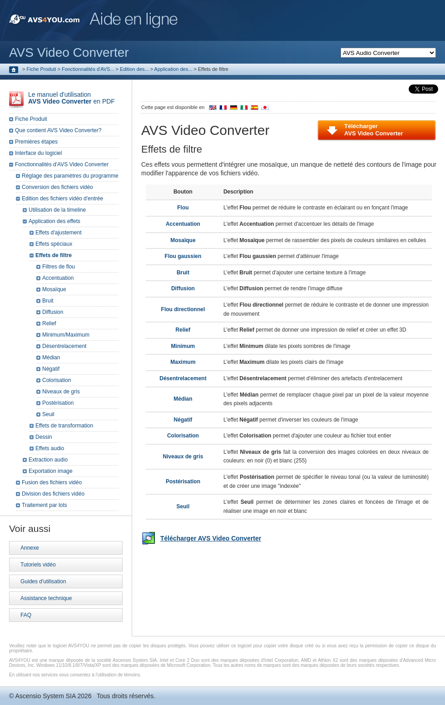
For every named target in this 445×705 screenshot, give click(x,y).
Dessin (43, 437)
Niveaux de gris (183, 456)
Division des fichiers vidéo (53, 494)
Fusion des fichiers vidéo (52, 482)
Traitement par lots (44, 505)
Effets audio (49, 448)
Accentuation (183, 224)
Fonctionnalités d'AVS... (88, 69)
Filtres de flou (58, 266)
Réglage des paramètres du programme (70, 176)
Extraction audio (48, 460)
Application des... (173, 69)
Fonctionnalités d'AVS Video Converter (62, 164)
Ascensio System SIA (45, 696)
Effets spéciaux (53, 244)
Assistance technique (46, 598)
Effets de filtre (53, 255)
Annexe (29, 548)
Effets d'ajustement (58, 232)
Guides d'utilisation (43, 581)
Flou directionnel (183, 309)
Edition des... (134, 69)
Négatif (183, 420)
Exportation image (51, 471)
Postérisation (183, 481)
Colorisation (183, 435)
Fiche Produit (41, 69)
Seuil (183, 506)
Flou (182, 207)
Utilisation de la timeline (57, 210)
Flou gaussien (183, 256)
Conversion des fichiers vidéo (57, 187)
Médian (182, 399)
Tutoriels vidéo (38, 564)
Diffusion (183, 288)
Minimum (183, 346)
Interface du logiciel (38, 153)
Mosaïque (182, 240)
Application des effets (54, 221)
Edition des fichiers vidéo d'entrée (62, 198)
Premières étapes (36, 142)
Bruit (183, 272)
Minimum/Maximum (65, 335)
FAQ (25, 615)
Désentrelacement (182, 378)
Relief (183, 330)
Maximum (182, 362)
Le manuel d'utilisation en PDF (71, 98)
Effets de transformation (64, 425)
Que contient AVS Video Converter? (58, 130)
